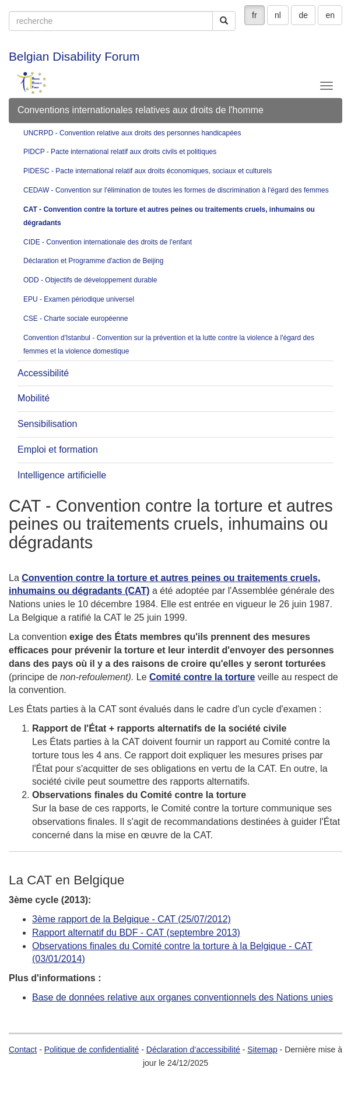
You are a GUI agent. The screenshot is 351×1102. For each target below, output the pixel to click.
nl (278, 15)
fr (254, 15)
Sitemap (262, 1049)
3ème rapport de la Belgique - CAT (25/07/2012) (131, 919)
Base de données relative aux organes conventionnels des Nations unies (182, 997)
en (330, 15)
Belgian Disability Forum (74, 56)
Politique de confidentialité (91, 1049)
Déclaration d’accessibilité (193, 1049)
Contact (23, 1049)
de (303, 15)
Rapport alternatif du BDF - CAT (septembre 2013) (136, 932)
